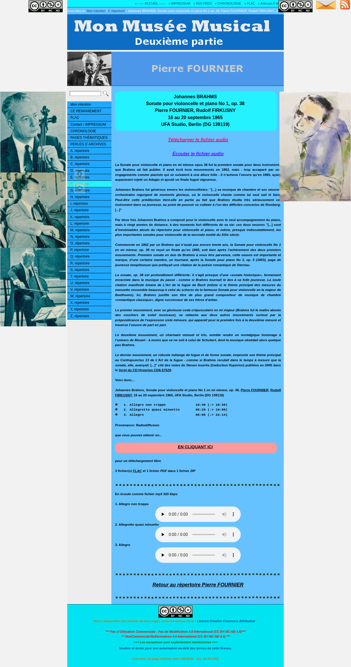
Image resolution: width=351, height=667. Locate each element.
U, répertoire (79, 283)
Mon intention (96, 11)
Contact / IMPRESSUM (88, 124)
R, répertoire (79, 263)
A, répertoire (79, 151)
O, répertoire (80, 243)
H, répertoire (79, 197)
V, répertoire (79, 290)
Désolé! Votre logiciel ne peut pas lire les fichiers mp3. (198, 514)
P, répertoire (79, 250)
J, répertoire (79, 210)
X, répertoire (79, 303)
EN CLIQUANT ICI (195, 447)
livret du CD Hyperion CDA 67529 (145, 370)
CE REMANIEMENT (85, 111)
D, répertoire (79, 171)
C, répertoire (79, 164)
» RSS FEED (202, 3)
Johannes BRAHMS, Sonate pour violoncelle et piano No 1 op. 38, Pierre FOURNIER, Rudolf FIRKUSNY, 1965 (205, 11)
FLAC (74, 118)
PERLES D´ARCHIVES (88, 144)
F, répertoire (116, 11)
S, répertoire (79, 270)
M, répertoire (80, 230)
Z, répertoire (79, 316)
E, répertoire (79, 177)
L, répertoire (79, 224)
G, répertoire (80, 190)
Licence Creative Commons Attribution (226, 621)
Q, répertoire (80, 256)
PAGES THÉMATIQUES (88, 138)
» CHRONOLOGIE (228, 3)
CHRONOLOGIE (83, 131)
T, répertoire (79, 276)
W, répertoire (80, 296)
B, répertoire (79, 157)
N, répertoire (79, 237)
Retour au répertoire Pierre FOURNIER (198, 585)
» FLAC (249, 3)
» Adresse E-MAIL (270, 3)
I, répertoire (79, 204)
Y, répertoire (79, 309)
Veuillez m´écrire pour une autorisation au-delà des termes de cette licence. (175, 648)
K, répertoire (79, 217)
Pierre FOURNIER (255, 390)
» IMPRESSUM (179, 3)
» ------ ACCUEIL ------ (150, 3)
